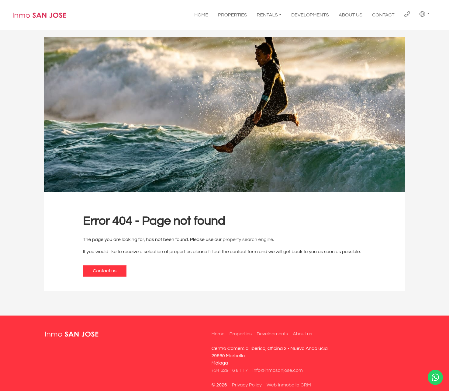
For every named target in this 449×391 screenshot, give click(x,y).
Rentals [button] (267, 14)
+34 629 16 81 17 (230, 370)
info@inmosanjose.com (278, 370)
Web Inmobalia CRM (289, 384)
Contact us (105, 270)
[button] (424, 14)
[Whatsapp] (435, 377)
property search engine (248, 239)
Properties (232, 14)
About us (350, 14)
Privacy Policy (247, 384)
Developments (310, 14)
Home (201, 14)
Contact (383, 14)
